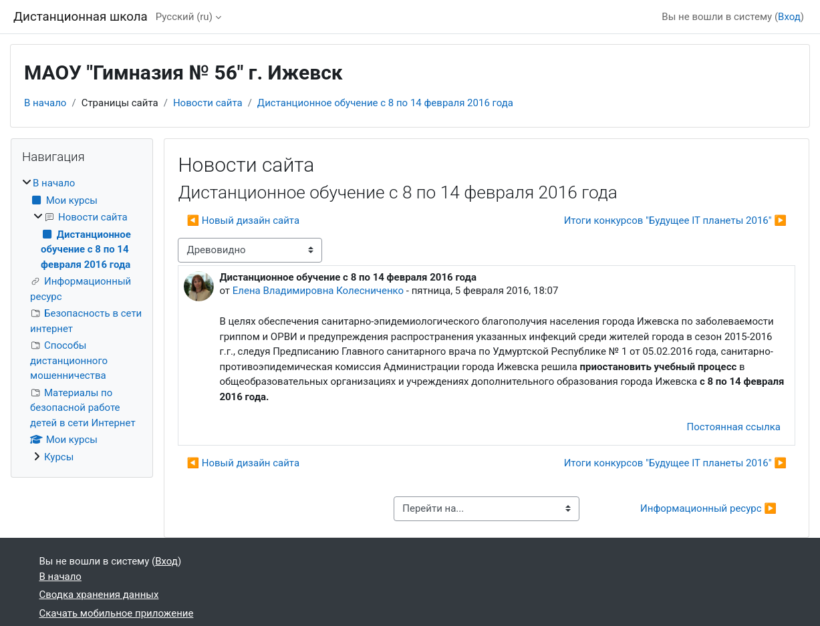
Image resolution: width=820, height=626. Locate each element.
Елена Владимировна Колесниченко (318, 291)
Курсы (59, 457)
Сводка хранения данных (99, 595)
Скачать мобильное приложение (116, 613)
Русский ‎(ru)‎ (184, 17)
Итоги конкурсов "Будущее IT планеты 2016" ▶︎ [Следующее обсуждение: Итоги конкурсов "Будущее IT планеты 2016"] (675, 220)
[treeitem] (82, 320)
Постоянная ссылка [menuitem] (733, 427)
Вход (789, 17)
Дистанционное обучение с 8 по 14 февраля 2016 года (385, 103)
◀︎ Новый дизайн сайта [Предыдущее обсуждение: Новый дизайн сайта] (242, 220)
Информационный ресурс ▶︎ (708, 508)
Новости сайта (208, 103)
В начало (45, 103)
